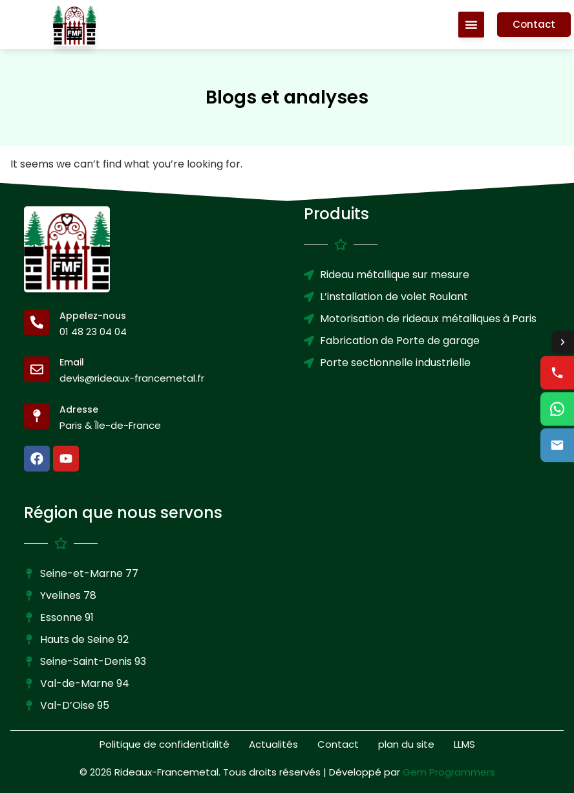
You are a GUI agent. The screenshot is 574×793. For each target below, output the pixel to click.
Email (71, 362)
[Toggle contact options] (562, 342)
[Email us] (557, 445)
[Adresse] (37, 416)
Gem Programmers (449, 772)
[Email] (37, 369)
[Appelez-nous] (37, 322)
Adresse (78, 409)
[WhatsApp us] (557, 409)
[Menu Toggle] (470, 25)
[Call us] (557, 373)
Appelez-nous (92, 315)
